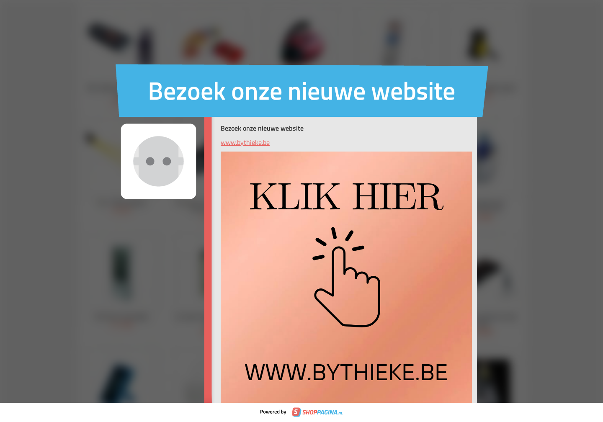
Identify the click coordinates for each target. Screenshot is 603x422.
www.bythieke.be (245, 142)
